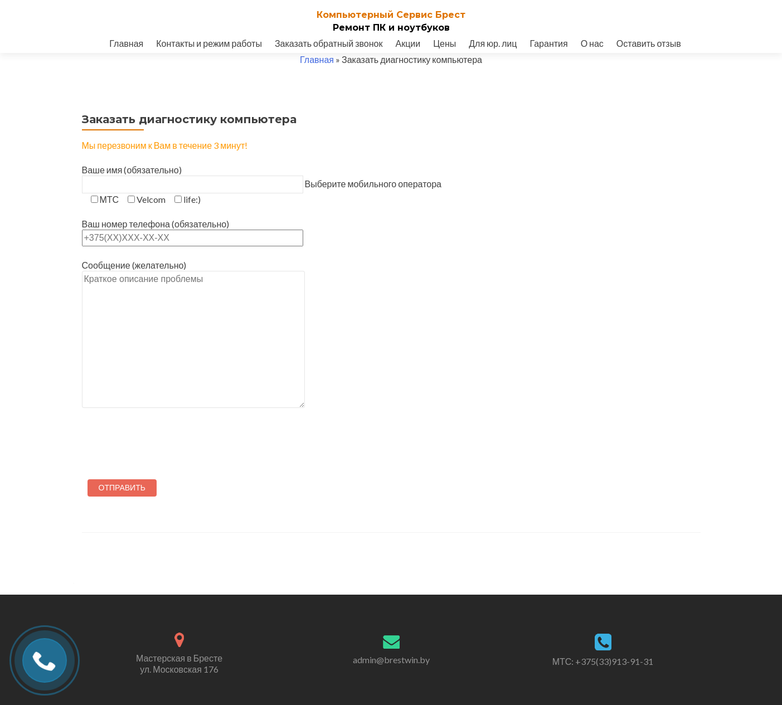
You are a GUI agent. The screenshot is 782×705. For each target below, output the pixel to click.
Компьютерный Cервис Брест (391, 14)
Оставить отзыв (648, 43)
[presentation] (166, 441)
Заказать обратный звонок (329, 43)
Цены (444, 43)
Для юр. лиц (493, 43)
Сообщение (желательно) (193, 378)
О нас (592, 43)
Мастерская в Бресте (179, 664)
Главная (126, 43)
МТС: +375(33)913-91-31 (603, 661)
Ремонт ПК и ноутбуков (391, 27)
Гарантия (548, 43)
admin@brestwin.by (391, 659)
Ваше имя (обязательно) (192, 176)
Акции (407, 43)
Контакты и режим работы (209, 43)
